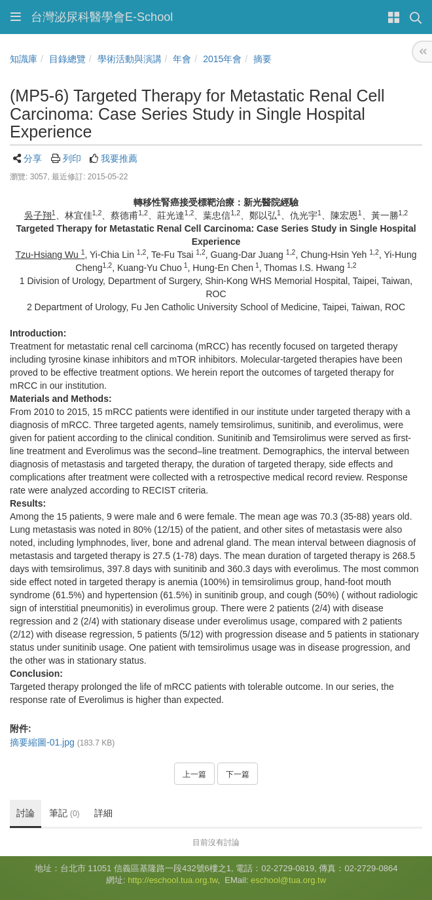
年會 (182, 59)
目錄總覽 (67, 59)
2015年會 (222, 59)
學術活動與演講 (130, 59)
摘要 (262, 59)
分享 (33, 158)
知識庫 (23, 59)
